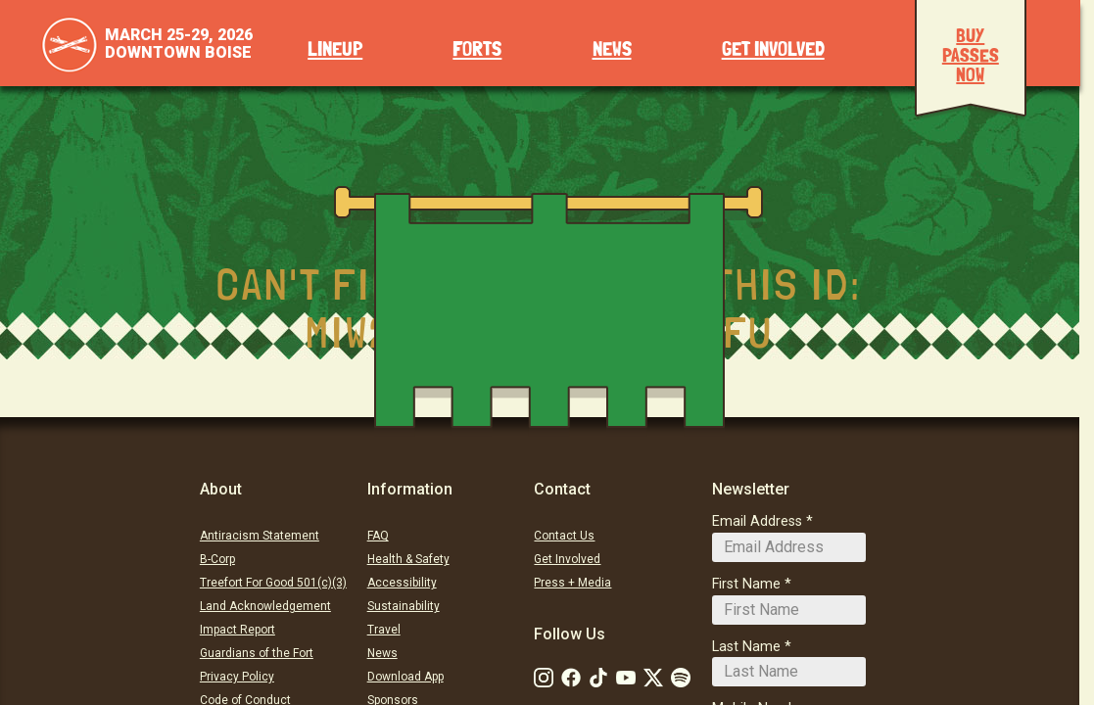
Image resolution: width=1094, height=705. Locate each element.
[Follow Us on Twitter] (653, 677)
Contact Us (564, 535)
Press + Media (572, 582)
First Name (746, 584)
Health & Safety (408, 559)
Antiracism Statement (259, 535)
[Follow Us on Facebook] (571, 677)
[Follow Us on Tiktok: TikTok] (598, 677)
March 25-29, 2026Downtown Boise (179, 43)
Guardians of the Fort (256, 653)
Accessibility (402, 582)
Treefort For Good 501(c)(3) (273, 582)
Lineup (335, 49)
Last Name (746, 646)
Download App (405, 676)
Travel (384, 629)
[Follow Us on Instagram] (543, 677)
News (612, 49)
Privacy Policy (237, 676)
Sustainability (403, 606)
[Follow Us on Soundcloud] (680, 677)
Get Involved (773, 49)
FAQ (378, 535)
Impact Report (237, 629)
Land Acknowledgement (265, 606)
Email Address (757, 521)
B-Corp (217, 559)
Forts (476, 49)
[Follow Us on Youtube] (626, 677)
